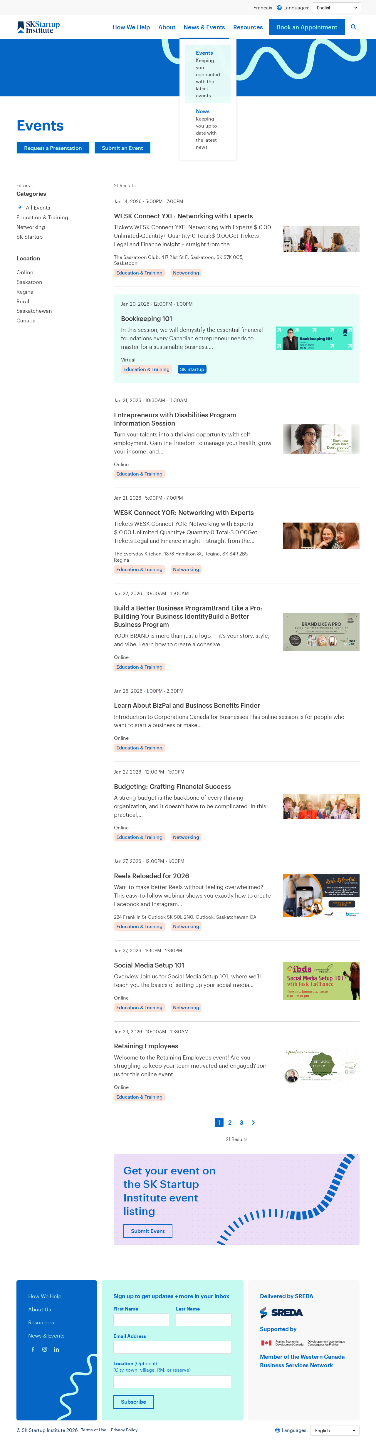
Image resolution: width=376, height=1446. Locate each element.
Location (135, 1368)
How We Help (131, 27)
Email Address (129, 1340)
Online (24, 271)
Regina (25, 290)
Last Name (188, 1312)
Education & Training (43, 217)
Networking (31, 226)
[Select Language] (335, 7)
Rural (23, 300)
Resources (248, 27)
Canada (26, 318)
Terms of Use (96, 1435)
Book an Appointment (307, 27)
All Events (38, 208)
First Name (125, 1312)
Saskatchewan (35, 309)
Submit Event (149, 1234)
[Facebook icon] (33, 1353)
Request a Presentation (55, 148)
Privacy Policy (128, 1435)
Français (260, 7)
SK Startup (30, 236)
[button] (354, 27)
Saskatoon (29, 281)
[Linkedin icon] (56, 1353)
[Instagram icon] (44, 1353)
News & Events (204, 27)
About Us (40, 1312)
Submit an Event (128, 148)
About (166, 27)
